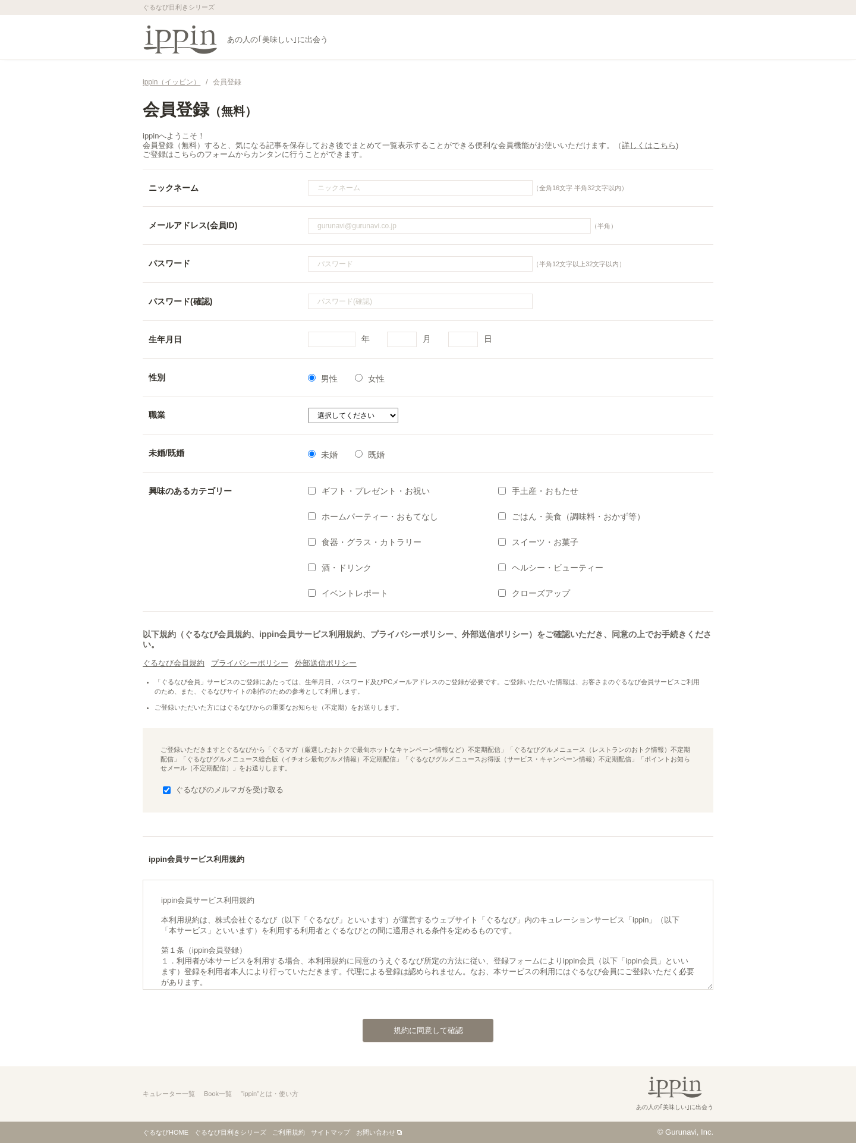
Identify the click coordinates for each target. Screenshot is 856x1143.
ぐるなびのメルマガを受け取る (223, 789)
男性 (323, 378)
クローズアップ (534, 593)
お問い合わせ (375, 1132)
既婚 (370, 454)
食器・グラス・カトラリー (364, 542)
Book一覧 (218, 1093)
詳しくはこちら (649, 145)
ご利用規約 (288, 1132)
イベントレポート (348, 593)
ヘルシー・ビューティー (550, 567)
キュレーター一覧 (169, 1093)
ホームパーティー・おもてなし (373, 516)
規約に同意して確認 (413, 1027)
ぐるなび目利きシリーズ (230, 1132)
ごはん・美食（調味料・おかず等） (571, 516)
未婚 (323, 454)
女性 (370, 378)
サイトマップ (330, 1132)
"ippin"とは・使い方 (269, 1093)
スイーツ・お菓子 (538, 542)
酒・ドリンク (340, 567)
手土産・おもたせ (538, 491)
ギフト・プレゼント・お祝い (369, 491)
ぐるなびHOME (165, 1132)
